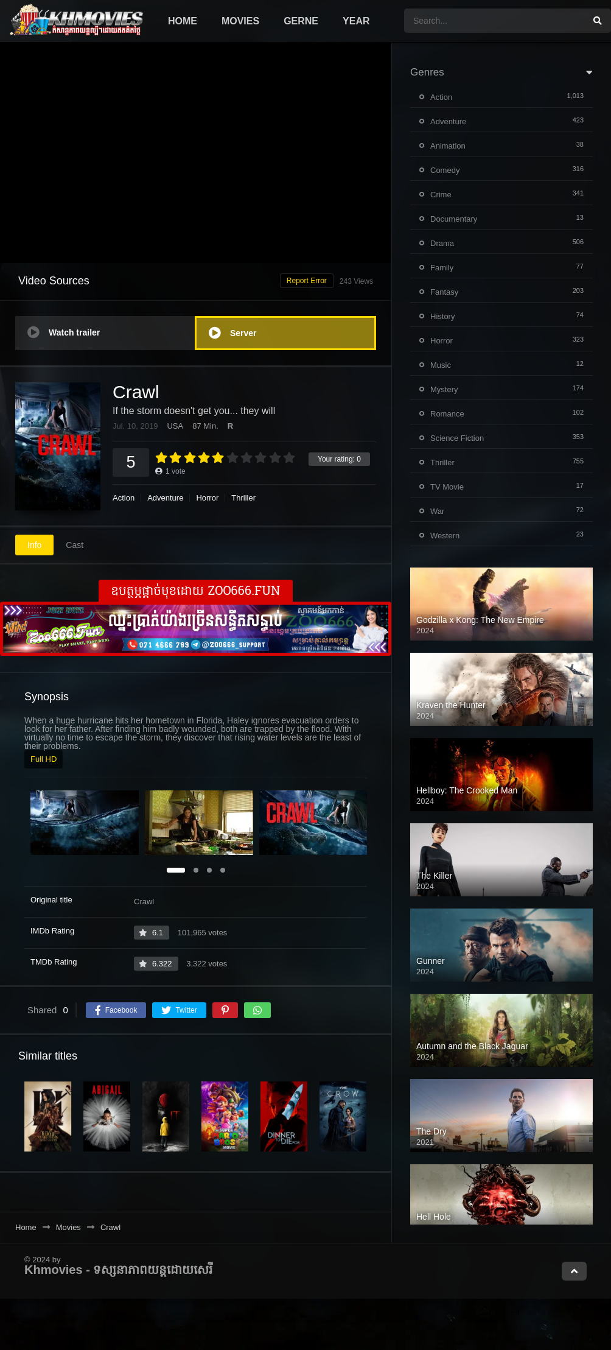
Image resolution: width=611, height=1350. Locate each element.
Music (440, 365)
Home (182, 21)
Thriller (243, 498)
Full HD (43, 759)
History (442, 316)
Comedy (444, 170)
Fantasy (444, 292)
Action (123, 498)
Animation (448, 145)
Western (444, 535)
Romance (447, 413)
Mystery (444, 389)
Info (34, 545)
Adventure (165, 498)
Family (441, 267)
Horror (207, 498)
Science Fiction (457, 438)
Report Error (307, 280)
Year (356, 21)
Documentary (453, 218)
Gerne (301, 21)
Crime (441, 194)
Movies (240, 21)
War (437, 511)
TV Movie (447, 486)
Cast (74, 545)
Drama (442, 243)
